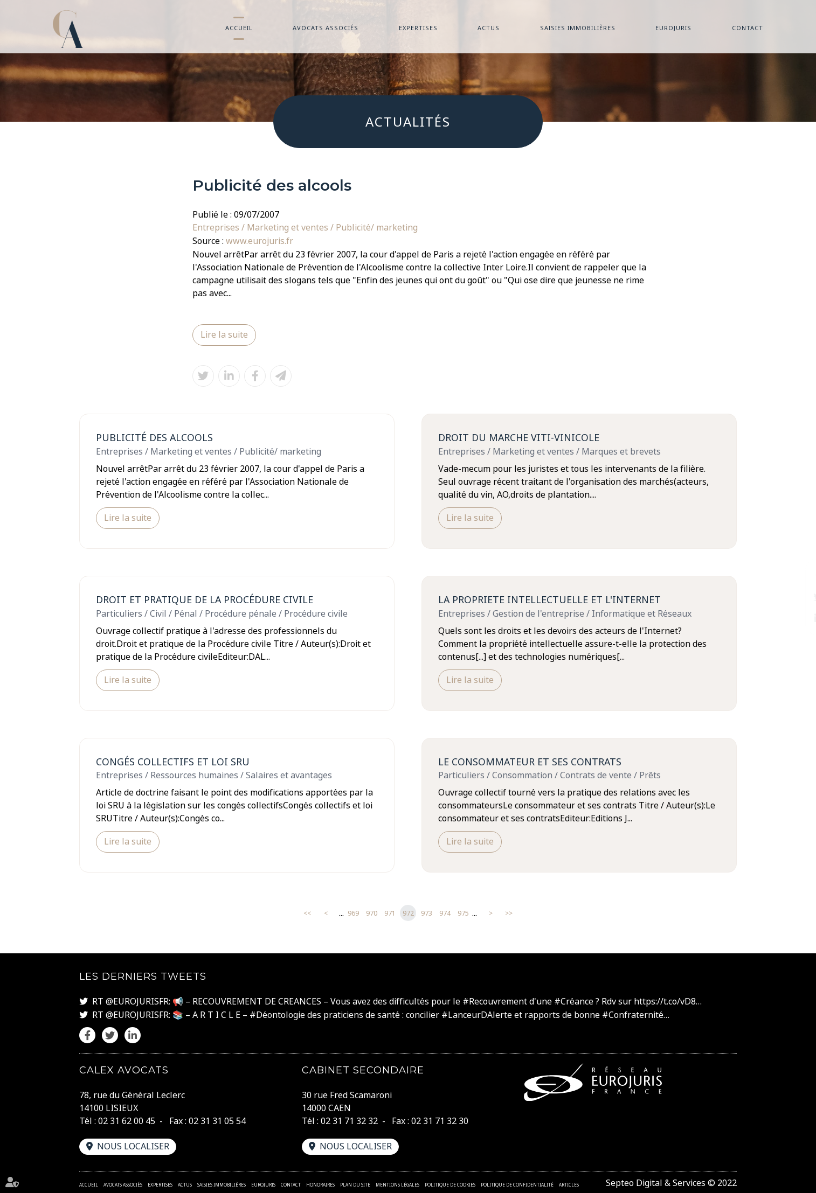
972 (408, 912)
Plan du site (355, 1182)
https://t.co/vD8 (665, 1001)
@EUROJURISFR (137, 1001)
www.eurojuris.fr (259, 240)
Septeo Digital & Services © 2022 (671, 1181)
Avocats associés (325, 28)
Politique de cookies (450, 1182)
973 (426, 912)
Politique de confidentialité (517, 1182)
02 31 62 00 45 (126, 1119)
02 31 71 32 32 (349, 1119)
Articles (569, 1182)
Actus (489, 28)
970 (371, 912)
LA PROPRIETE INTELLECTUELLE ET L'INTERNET (549, 598)
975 (463, 912)
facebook (794, 575)
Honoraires (320, 1182)
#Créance (573, 1001)
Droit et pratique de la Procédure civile (205, 598)
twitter (794, 596)
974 (445, 912)
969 (353, 912)
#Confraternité (632, 1014)
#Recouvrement (494, 1001)
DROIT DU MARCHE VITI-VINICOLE (519, 436)
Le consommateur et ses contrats (530, 760)
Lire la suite (224, 334)
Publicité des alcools (154, 436)
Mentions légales (397, 1182)
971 (390, 912)
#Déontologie (277, 1014)
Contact (747, 28)
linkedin (794, 618)
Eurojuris (673, 28)
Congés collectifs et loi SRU (173, 760)
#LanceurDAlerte (476, 1014)
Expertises (418, 28)
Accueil (239, 28)
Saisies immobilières (578, 28)
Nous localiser (133, 1144)
